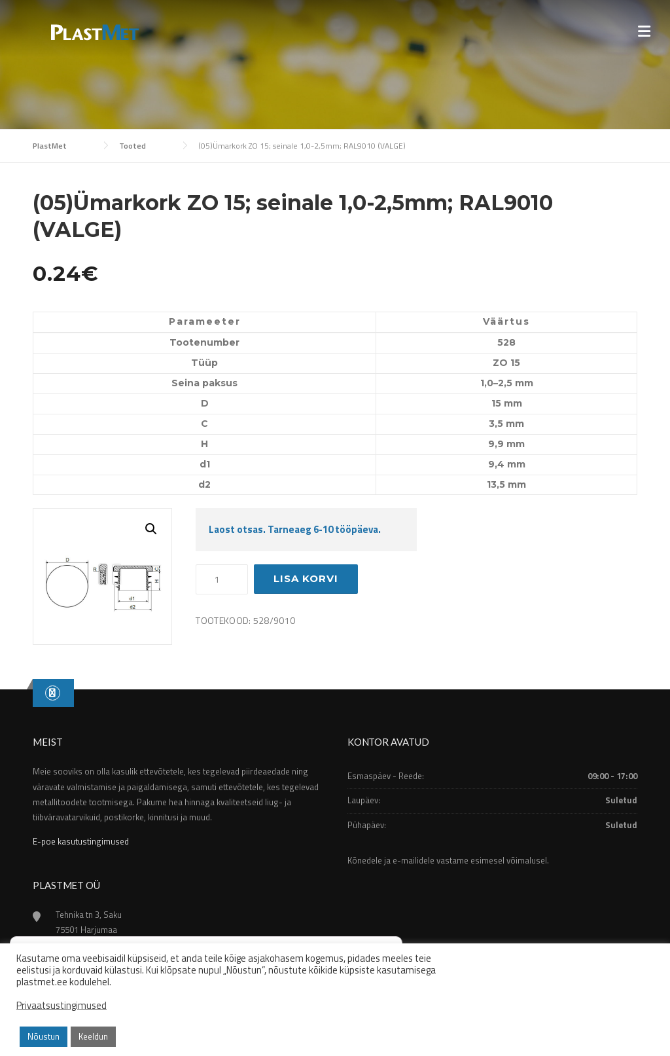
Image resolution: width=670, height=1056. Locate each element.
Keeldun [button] (93, 1036)
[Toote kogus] (222, 579)
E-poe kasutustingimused (81, 841)
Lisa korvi (305, 578)
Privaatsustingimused (61, 1005)
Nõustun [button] (43, 1036)
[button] (151, 529)
